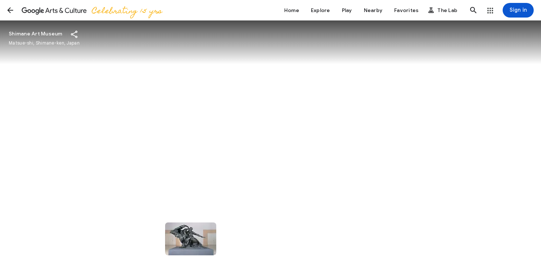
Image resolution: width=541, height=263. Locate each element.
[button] (10, 10)
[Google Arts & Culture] (91, 10)
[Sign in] (518, 10)
